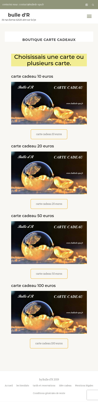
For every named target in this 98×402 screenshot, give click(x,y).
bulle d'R (19, 15)
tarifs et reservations (44, 385)
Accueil (9, 385)
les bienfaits (22, 385)
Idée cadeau (65, 385)
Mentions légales (84, 385)
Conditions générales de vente (49, 393)
